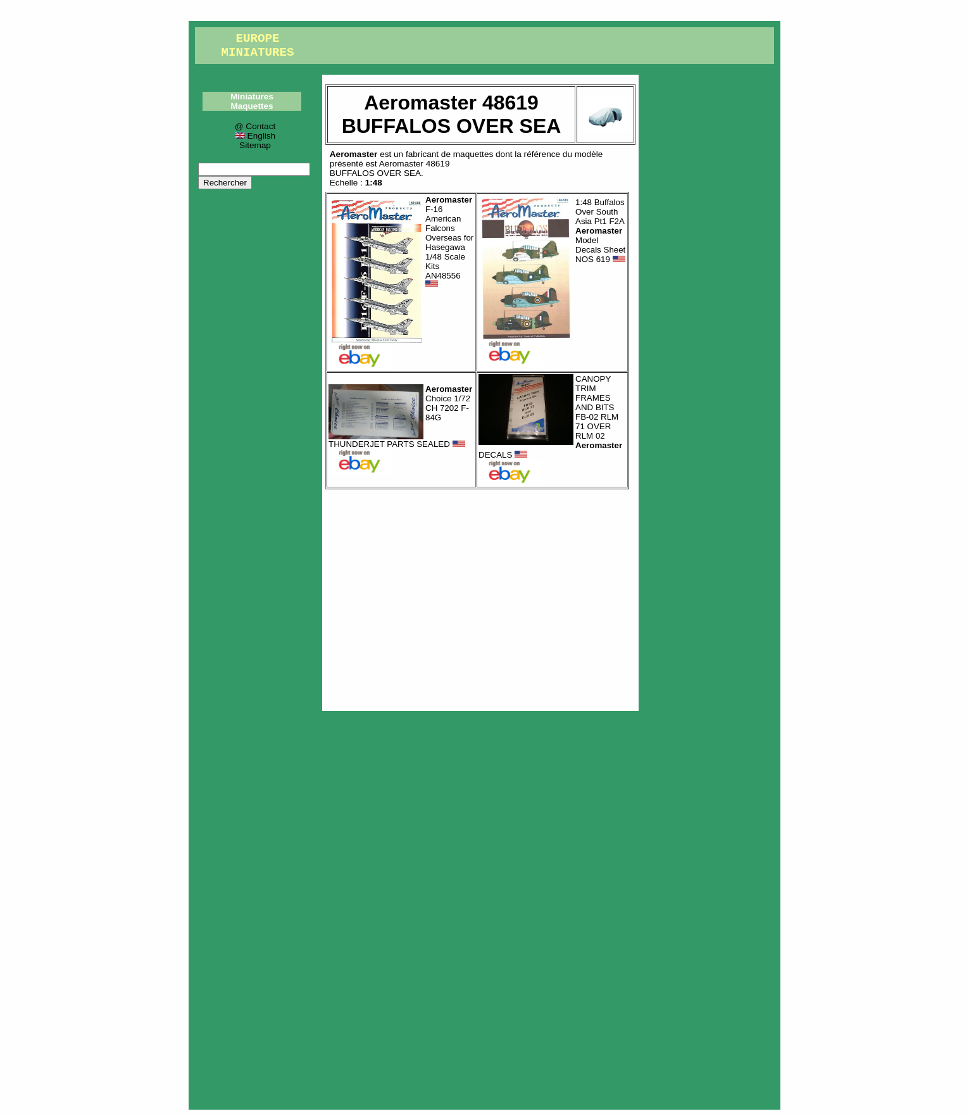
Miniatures (251, 96)
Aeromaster (354, 154)
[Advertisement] (480, 597)
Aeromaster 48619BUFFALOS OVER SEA (390, 168)
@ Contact (255, 126)
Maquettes (251, 106)
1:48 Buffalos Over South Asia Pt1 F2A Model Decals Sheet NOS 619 (600, 230)
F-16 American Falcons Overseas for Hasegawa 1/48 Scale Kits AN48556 (449, 242)
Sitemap (255, 145)
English (255, 136)
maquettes (473, 154)
